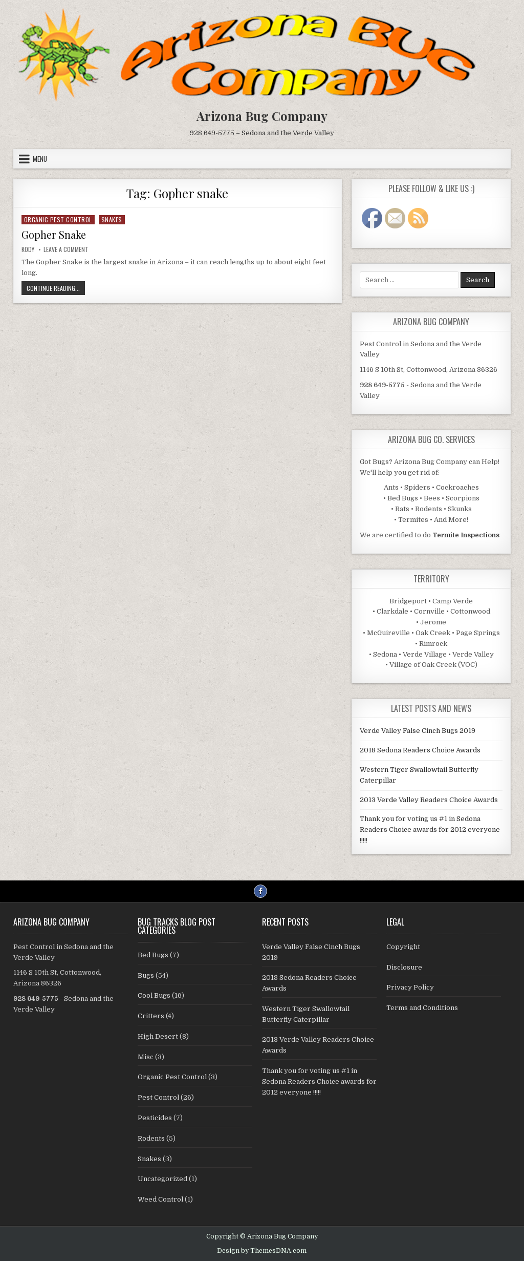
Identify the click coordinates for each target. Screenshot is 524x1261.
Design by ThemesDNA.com (262, 1250)
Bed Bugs (153, 955)
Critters (151, 1016)
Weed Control (160, 1199)
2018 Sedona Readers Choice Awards (420, 750)
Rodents (151, 1138)
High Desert (158, 1036)
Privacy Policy (410, 987)
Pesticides (155, 1118)
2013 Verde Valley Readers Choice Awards (429, 800)
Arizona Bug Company (262, 116)
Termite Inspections (465, 535)
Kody (27, 249)
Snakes (111, 219)
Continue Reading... (56, 289)
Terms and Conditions (422, 1008)
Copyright (403, 947)
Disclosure (404, 967)
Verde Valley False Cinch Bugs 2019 (417, 730)
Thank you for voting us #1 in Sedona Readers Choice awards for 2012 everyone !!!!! (430, 829)
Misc (146, 1057)
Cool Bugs (154, 995)
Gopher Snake (53, 234)
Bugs (146, 975)
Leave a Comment (66, 249)
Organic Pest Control (58, 219)
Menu (40, 159)
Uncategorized (162, 1179)
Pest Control (158, 1097)
